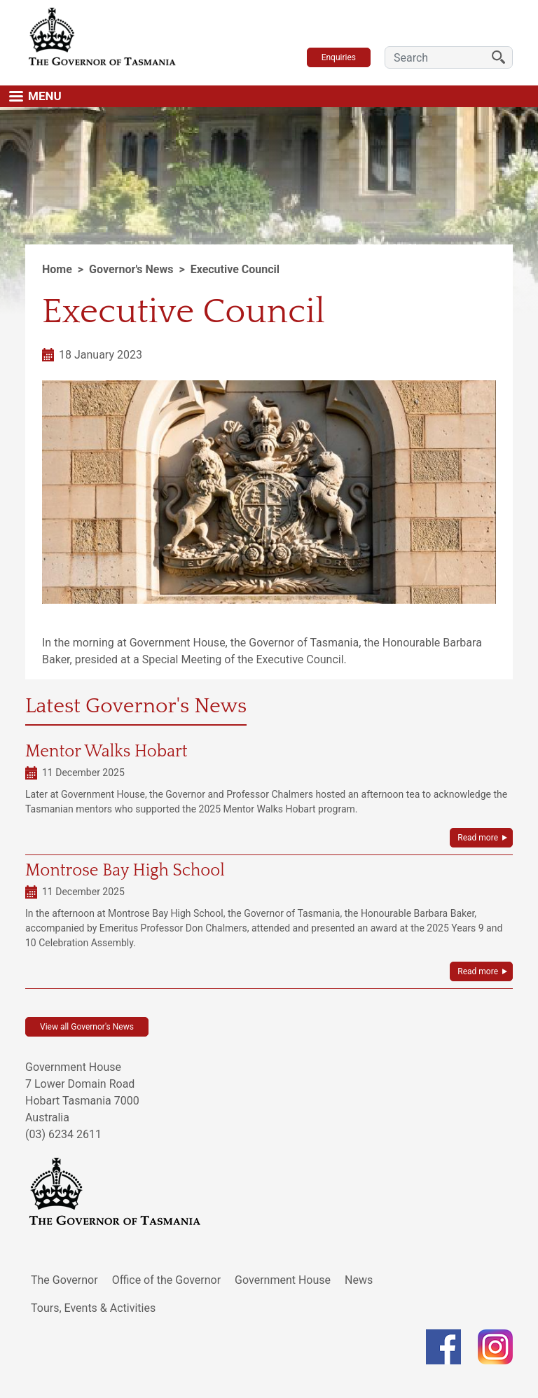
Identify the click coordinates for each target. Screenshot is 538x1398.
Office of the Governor (166, 1280)
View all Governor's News (87, 1027)
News (359, 1280)
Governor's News (131, 269)
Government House (283, 1280)
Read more (477, 838)
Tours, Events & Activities (93, 1308)
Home (57, 269)
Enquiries (339, 57)
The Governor (64, 1280)
